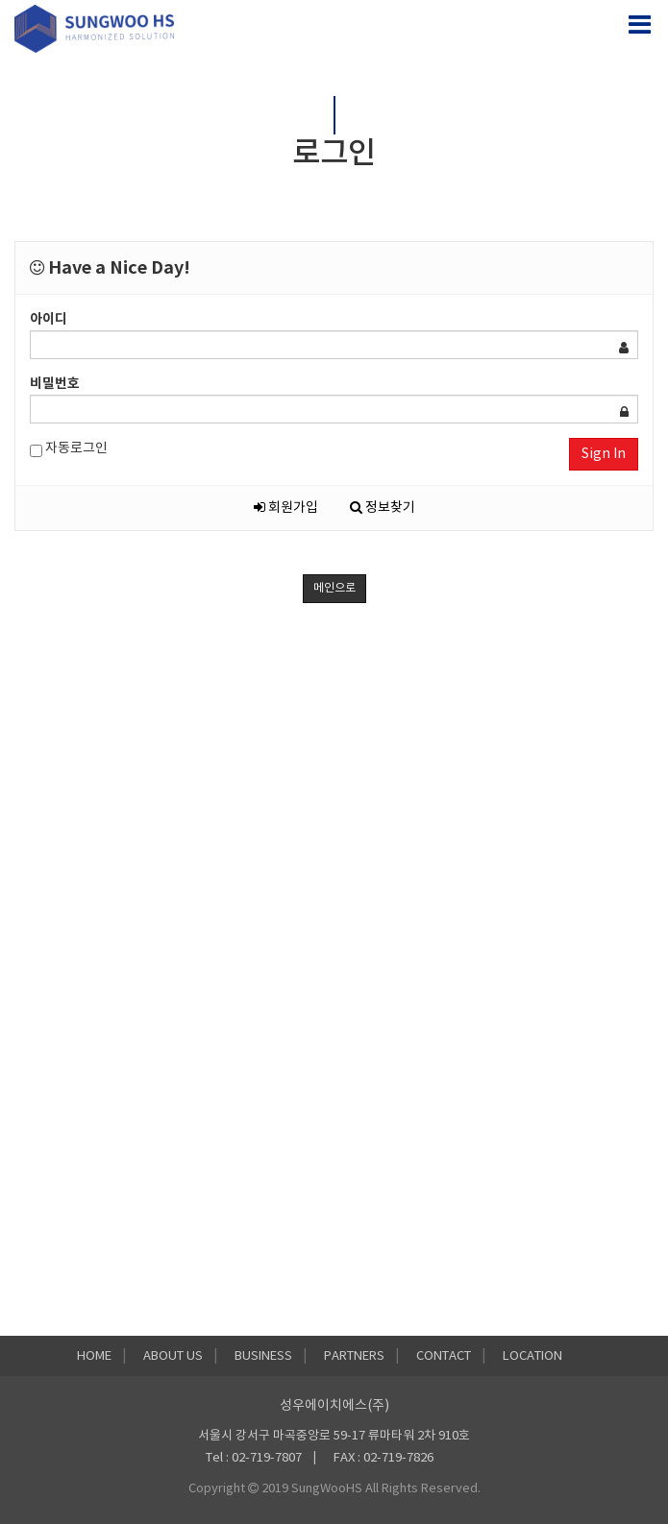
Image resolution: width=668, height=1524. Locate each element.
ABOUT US (173, 1356)
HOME (94, 1356)
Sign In (603, 454)
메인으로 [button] (334, 588)
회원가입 (286, 508)
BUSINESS (263, 1356)
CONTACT (443, 1356)
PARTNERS (354, 1356)
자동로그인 (69, 449)
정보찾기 (382, 508)
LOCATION (532, 1356)
